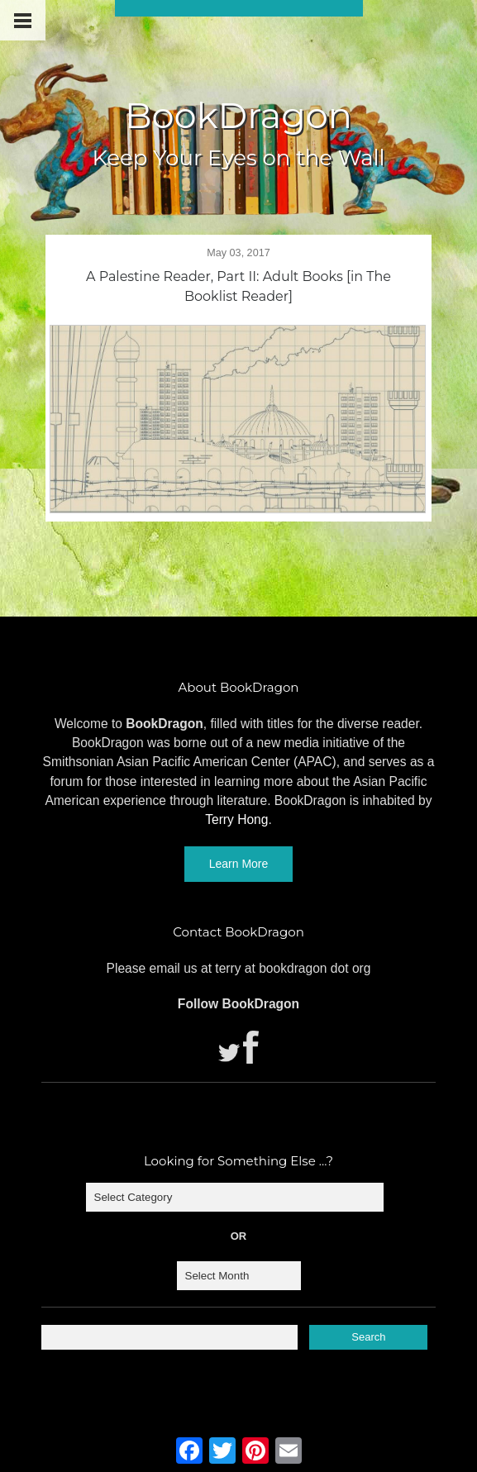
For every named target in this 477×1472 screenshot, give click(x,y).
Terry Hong (236, 819)
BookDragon (238, 115)
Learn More (239, 863)
